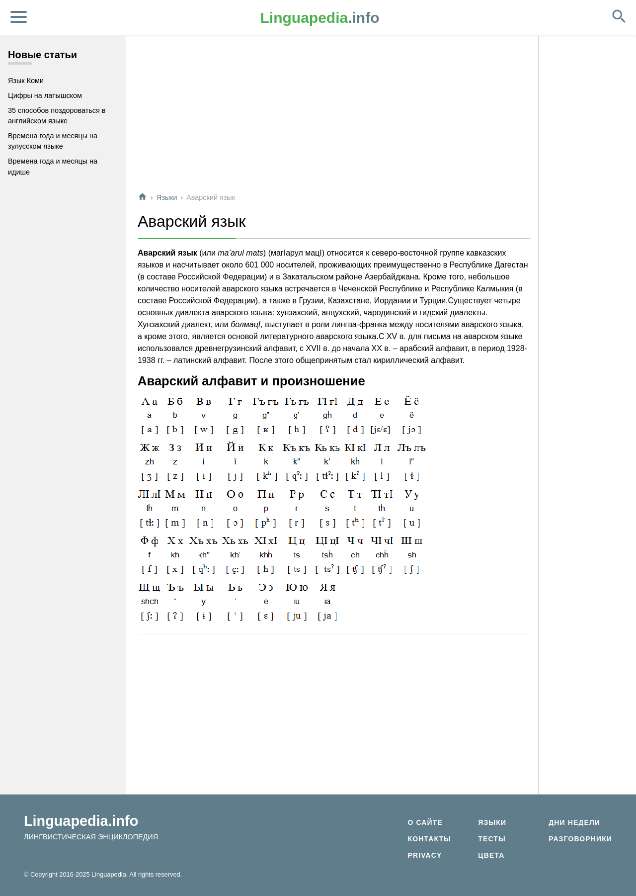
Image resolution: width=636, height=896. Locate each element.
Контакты (429, 839)
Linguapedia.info (81, 821)
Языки (167, 197)
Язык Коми (26, 81)
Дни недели (574, 822)
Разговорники (580, 839)
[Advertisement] (334, 113)
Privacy (424, 855)
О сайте (424, 822)
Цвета (491, 855)
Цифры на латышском (45, 95)
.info (320, 17)
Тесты (492, 839)
